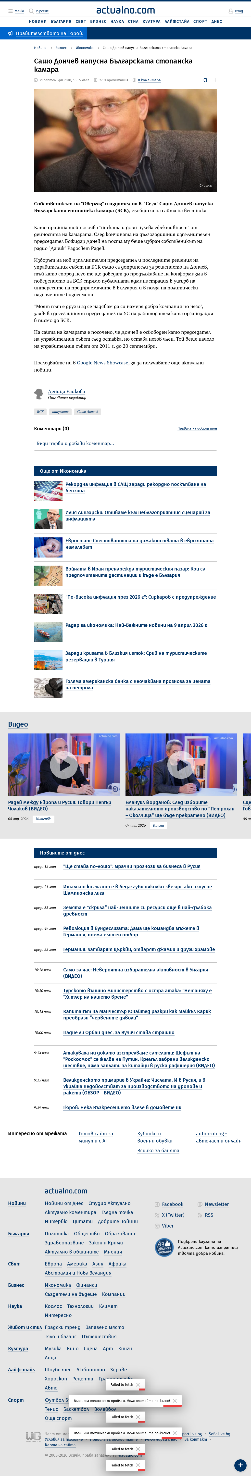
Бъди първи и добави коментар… (75, 443)
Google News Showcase (102, 363)
